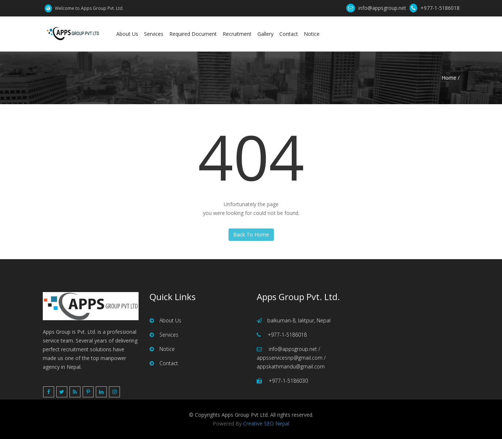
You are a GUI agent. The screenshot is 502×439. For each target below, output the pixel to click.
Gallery (265, 33)
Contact (288, 33)
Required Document (193, 33)
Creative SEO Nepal (266, 423)
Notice (312, 33)
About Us (127, 33)
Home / (451, 77)
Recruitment (237, 33)
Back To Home (251, 234)
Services (153, 33)
